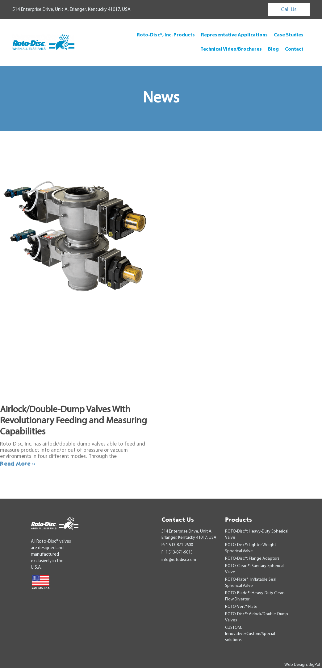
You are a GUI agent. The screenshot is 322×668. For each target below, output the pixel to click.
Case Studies (288, 35)
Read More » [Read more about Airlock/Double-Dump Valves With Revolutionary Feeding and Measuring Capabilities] (17, 463)
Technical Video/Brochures (231, 49)
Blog (273, 49)
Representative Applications (234, 35)
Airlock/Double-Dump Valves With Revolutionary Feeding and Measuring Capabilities (73, 421)
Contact (294, 49)
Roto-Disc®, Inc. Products (166, 35)
